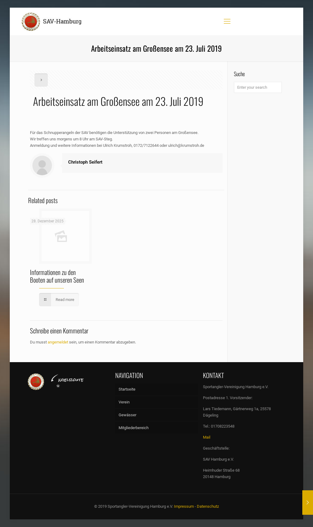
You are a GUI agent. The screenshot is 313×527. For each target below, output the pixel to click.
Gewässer (127, 415)
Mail (206, 437)
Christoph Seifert (85, 162)
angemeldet (58, 342)
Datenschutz (208, 506)
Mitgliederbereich (134, 427)
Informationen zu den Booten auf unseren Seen (57, 275)
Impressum (184, 506)
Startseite (127, 389)
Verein (124, 402)
